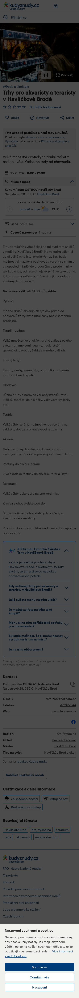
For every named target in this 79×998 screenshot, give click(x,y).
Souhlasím (39, 967)
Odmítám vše (39, 977)
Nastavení (39, 987)
